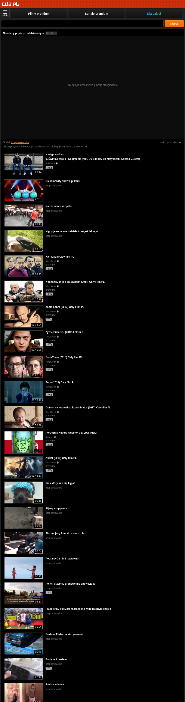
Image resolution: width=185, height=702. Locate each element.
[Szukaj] (82, 23)
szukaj (174, 23)
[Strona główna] (10, 4)
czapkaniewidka (20, 142)
